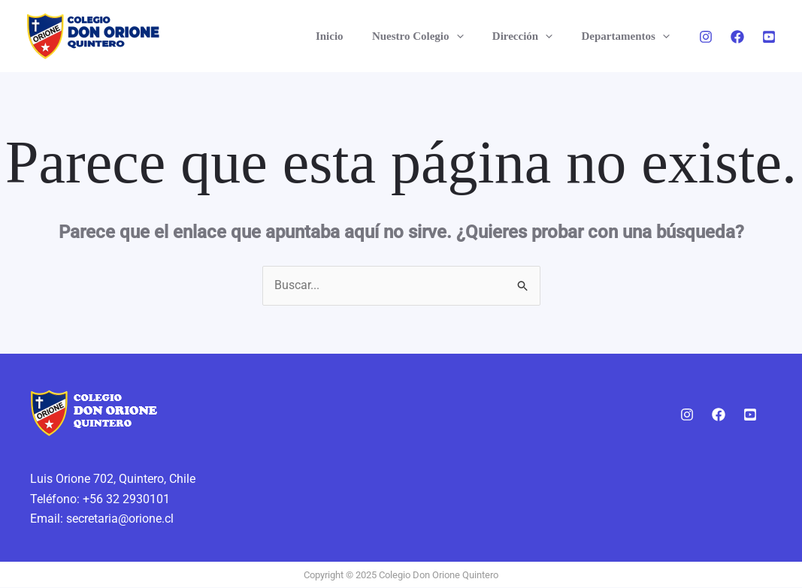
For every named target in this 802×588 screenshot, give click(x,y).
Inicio (351, 36)
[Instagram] (706, 37)
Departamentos (629, 36)
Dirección (531, 36)
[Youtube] (769, 37)
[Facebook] (737, 37)
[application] (472, 36)
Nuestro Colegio (434, 36)
